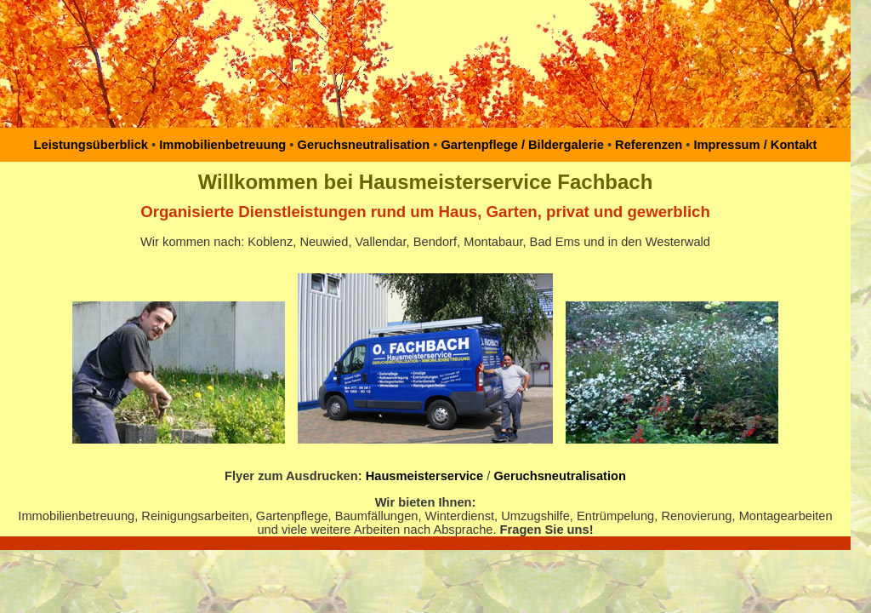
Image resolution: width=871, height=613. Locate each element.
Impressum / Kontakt (753, 145)
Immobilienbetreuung (222, 145)
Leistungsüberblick (91, 145)
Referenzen (647, 145)
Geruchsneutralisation (364, 145)
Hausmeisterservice (425, 476)
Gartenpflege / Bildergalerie (522, 145)
